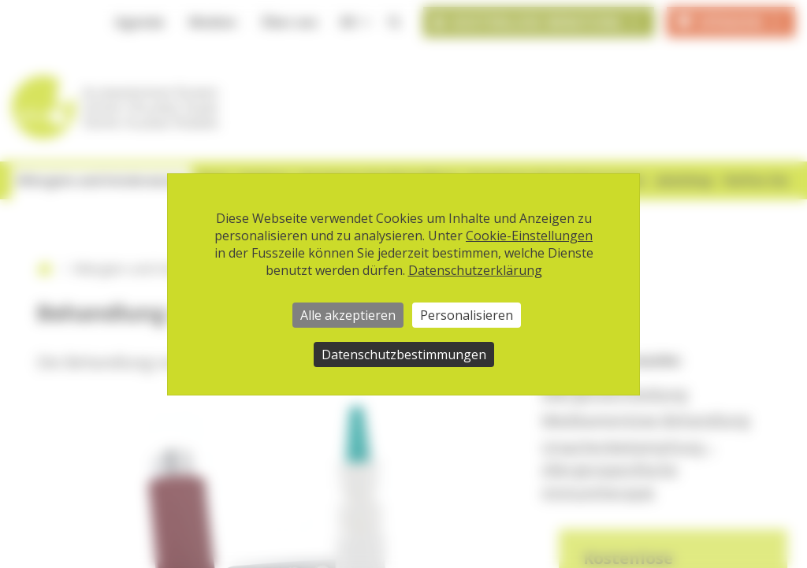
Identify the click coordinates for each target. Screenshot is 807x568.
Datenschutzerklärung (475, 270)
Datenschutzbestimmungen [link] (404, 354)
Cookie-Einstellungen (529, 235)
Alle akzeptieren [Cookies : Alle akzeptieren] (348, 315)
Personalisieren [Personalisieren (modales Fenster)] (466, 315)
